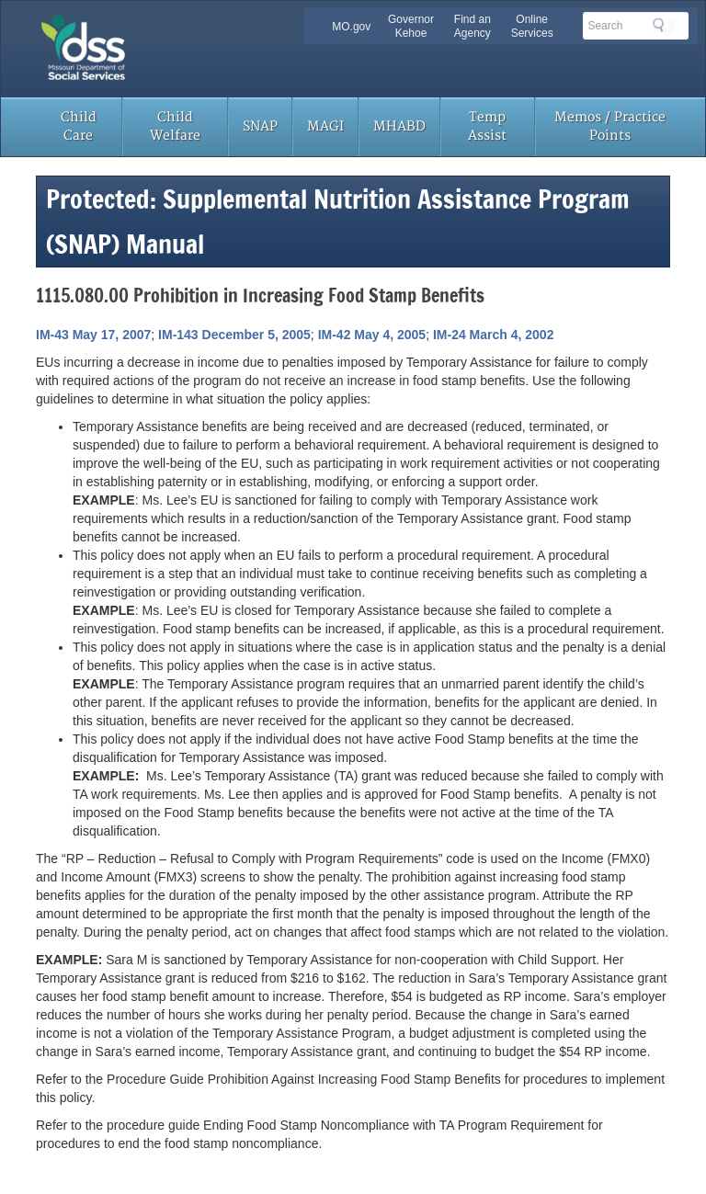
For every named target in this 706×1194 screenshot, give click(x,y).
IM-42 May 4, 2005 (372, 334)
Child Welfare (175, 126)
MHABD (399, 126)
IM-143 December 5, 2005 (234, 334)
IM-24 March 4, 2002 (493, 334)
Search (664, 24)
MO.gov (351, 26)
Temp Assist (487, 126)
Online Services (532, 26)
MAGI (325, 126)
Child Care (79, 126)
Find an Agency (472, 26)
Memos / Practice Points (610, 126)
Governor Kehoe (411, 26)
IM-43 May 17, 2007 (93, 334)
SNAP (260, 126)
